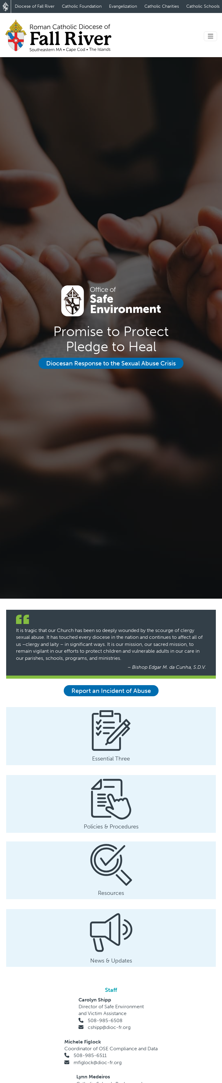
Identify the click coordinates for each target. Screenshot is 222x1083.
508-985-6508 (105, 1020)
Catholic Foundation (82, 6)
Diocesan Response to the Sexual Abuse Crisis (111, 363)
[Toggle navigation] (210, 36)
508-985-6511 (90, 1055)
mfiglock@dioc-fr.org (98, 1062)
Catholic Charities (161, 6)
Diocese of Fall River (34, 6)
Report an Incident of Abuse (111, 690)
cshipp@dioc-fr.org (109, 1027)
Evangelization (123, 6)
